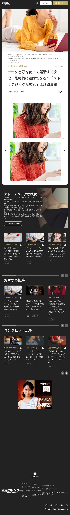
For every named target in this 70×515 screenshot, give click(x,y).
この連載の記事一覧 (13, 223)
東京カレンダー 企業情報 (26, 496)
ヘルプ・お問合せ (26, 487)
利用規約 (34, 484)
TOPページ (25, 483)
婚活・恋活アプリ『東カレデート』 (51, 489)
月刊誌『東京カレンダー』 (49, 486)
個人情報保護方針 (36, 487)
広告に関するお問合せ (26, 491)
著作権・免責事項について (36, 491)
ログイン (46, 3)
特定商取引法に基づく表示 (36, 495)
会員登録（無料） (60, 3)
